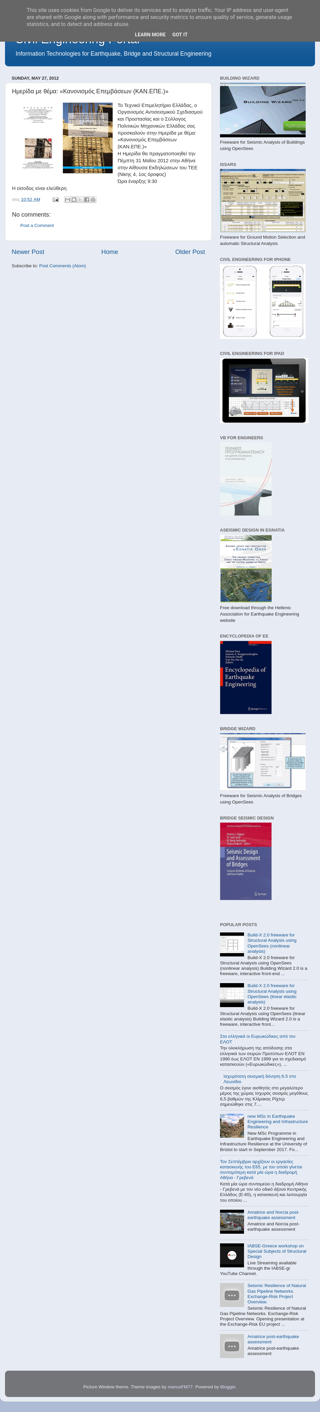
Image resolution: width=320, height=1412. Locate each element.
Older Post (190, 251)
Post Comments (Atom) (62, 265)
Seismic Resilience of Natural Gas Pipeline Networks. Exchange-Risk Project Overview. (276, 1293)
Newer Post (28, 251)
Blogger (228, 1386)
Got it (180, 35)
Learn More (150, 35)
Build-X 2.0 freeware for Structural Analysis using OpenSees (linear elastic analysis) (271, 993)
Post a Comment (37, 225)
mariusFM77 (180, 1386)
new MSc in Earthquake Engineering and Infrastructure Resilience (277, 1121)
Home (109, 251)
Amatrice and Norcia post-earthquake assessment (273, 1215)
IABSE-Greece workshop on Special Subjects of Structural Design (276, 1251)
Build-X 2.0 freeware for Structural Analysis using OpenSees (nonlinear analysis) (271, 943)
